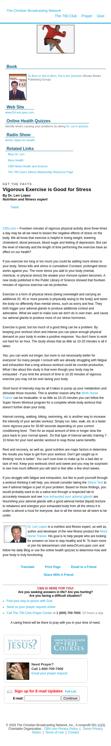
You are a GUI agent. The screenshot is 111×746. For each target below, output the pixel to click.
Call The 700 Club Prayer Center (29, 613)
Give (100, 16)
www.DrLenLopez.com (19, 112)
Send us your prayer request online (31, 607)
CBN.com (9, 228)
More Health (16, 160)
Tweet (14, 207)
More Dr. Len (16, 154)
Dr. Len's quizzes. (77, 126)
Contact (73, 732)
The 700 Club (66, 16)
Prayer (86, 16)
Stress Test (95, 482)
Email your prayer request (49, 673)
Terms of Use (55, 732)
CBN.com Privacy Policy (61, 729)
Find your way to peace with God (29, 601)
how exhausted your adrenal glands (67, 496)
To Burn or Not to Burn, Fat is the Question (55, 75)
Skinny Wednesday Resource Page (40, 172)
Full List (70, 691)
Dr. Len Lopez (37, 527)
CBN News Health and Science (28, 166)
